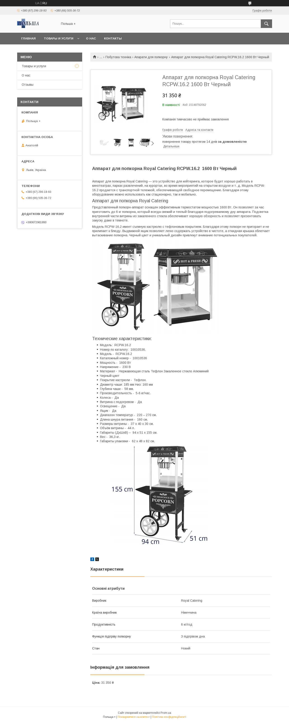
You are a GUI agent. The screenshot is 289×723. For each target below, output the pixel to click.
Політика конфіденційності (169, 716)
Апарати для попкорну (151, 57)
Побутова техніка (118, 57)
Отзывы (27, 84)
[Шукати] (266, 23)
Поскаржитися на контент (134, 716)
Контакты (113, 38)
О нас (91, 38)
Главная (28, 38)
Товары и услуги (58, 38)
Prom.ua (166, 712)
